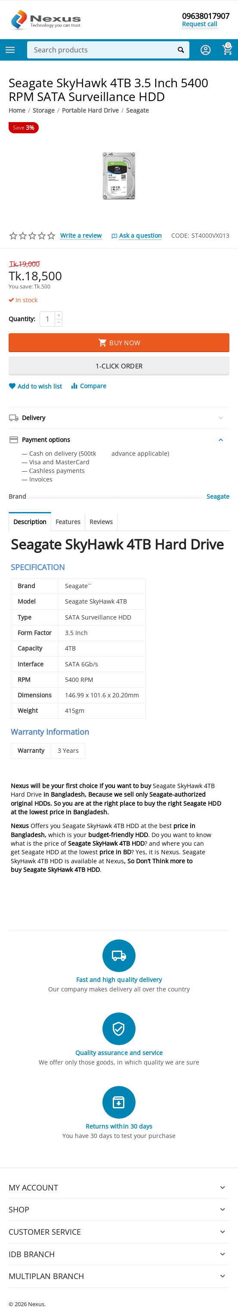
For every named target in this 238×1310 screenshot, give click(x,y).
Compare (88, 386)
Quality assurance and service (118, 1053)
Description (29, 522)
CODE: (180, 235)
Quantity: (22, 319)
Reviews (101, 522)
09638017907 (205, 16)
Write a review (81, 235)
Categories (10, 50)
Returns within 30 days (119, 1126)
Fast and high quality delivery (118, 980)
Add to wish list (35, 386)
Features (68, 522)
